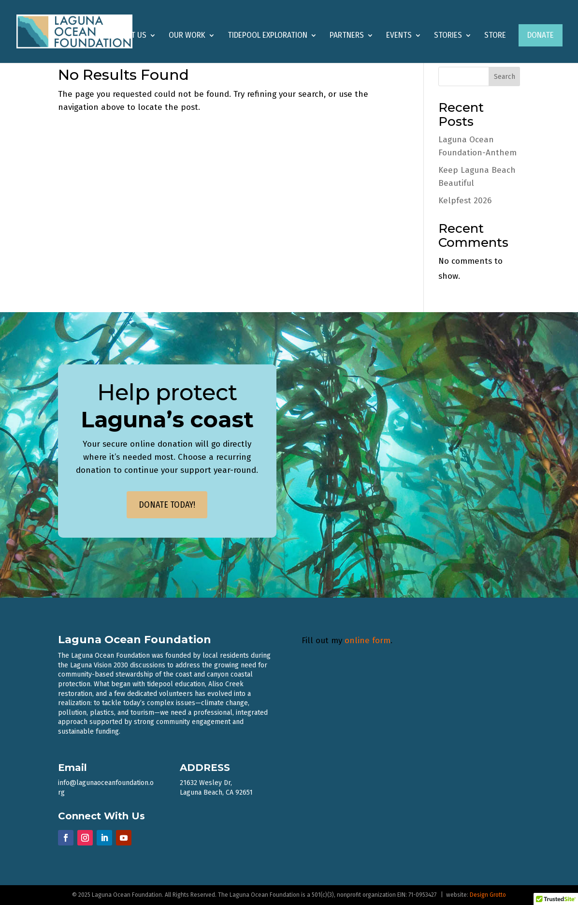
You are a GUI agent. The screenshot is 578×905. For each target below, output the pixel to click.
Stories (448, 36)
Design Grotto (488, 894)
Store (495, 36)
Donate (540, 35)
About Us (129, 36)
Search (504, 77)
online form (367, 640)
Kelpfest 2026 (464, 201)
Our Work (187, 36)
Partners (347, 36)
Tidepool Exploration (267, 36)
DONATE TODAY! (167, 504)
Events (399, 36)
